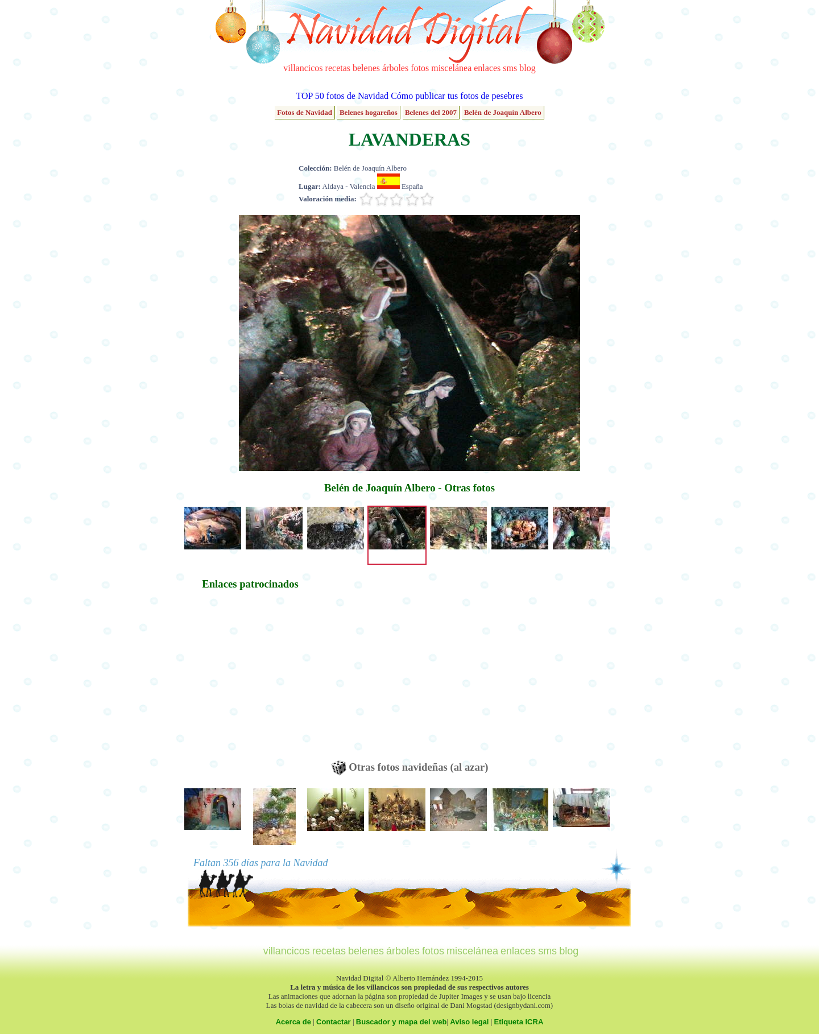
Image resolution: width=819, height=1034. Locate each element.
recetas (337, 68)
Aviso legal (469, 1022)
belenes (366, 68)
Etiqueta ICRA (519, 1022)
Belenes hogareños (369, 112)
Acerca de (293, 1022)
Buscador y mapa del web (401, 1022)
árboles (395, 68)
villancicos (302, 68)
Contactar (333, 1022)
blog (527, 68)
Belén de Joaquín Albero (502, 112)
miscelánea (451, 68)
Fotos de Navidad (304, 112)
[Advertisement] (250, 680)
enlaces (487, 68)
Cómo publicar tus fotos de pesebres (457, 96)
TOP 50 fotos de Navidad (342, 96)
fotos (420, 68)
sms (510, 68)
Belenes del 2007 (431, 112)
